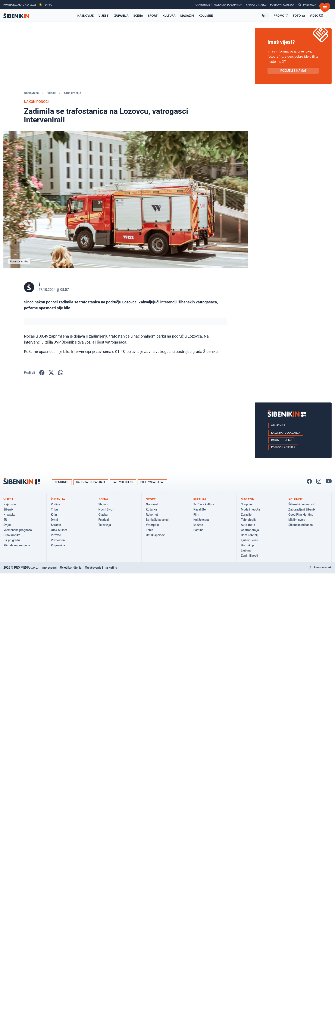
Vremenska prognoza (17, 530)
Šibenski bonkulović (301, 504)
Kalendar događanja (285, 432)
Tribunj (55, 509)
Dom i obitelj (249, 535)
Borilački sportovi (157, 519)
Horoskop (247, 545)
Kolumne (206, 15)
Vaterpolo (152, 525)
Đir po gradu (11, 540)
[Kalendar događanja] (228, 4)
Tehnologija (248, 519)
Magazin (187, 15)
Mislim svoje (296, 519)
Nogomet (152, 504)
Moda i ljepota (250, 509)
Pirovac (56, 535)
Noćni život (105, 509)
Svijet (7, 525)
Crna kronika (72, 93)
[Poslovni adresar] (283, 4)
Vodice (55, 504)
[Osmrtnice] (203, 4)
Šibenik (8, 509)
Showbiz (104, 504)
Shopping (247, 504)
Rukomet (152, 514)
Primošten (58, 540)
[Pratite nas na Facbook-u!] (309, 481)
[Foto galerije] (299, 15)
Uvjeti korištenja (71, 567)
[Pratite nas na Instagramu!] (318, 481)
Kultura (169, 15)
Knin (54, 514)
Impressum (49, 567)
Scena (138, 15)
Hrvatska (9, 514)
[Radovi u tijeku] (257, 4)
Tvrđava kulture (203, 504)
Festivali (104, 519)
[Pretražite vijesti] (307, 4)
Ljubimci (246, 550)
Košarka (151, 509)
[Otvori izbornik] (325, 8)
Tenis (149, 530)
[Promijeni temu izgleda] (265, 15)
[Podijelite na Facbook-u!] (41, 372)
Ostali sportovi (155, 535)
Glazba (103, 514)
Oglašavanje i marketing (101, 567)
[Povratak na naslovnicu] (16, 15)
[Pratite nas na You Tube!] (329, 481)
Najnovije (9, 504)
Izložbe (198, 525)
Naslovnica (31, 93)
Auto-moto (248, 525)
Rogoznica (58, 545)
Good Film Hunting (300, 514)
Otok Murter (59, 530)
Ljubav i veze (249, 540)
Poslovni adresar (283, 447)
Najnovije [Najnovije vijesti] (85, 15)
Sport (153, 15)
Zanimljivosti (249, 555)
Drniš (54, 519)
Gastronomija (250, 530)
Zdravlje (246, 514)
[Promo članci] (281, 15)
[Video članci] (316, 15)
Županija (121, 15)
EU (5, 519)
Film (196, 514)
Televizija (104, 525)
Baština (198, 530)
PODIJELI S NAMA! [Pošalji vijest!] (293, 70)
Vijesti (103, 15)
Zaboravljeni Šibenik (301, 509)
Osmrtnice (278, 425)
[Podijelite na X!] (51, 372)
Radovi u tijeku (281, 440)
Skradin (56, 525)
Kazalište (199, 509)
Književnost (201, 519)
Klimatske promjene (16, 545)
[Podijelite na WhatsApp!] (60, 372)
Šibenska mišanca (300, 525)
